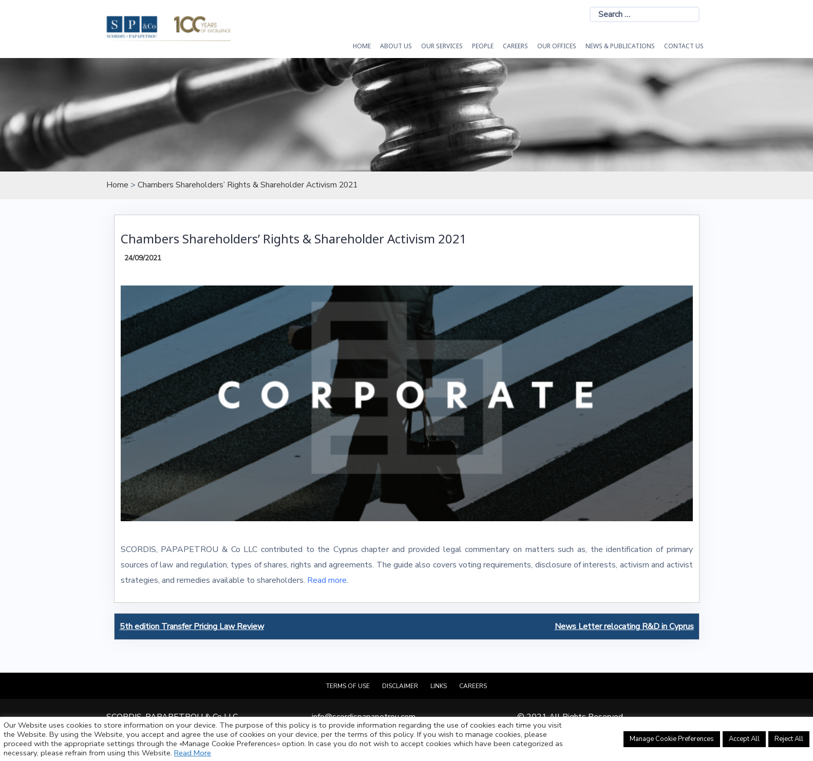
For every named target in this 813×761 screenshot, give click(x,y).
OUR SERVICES (442, 46)
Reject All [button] (788, 739)
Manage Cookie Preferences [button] (672, 739)
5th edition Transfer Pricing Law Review (192, 626)
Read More (192, 753)
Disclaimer (400, 686)
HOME (362, 46)
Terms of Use (348, 686)
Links (438, 686)
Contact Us (684, 46)
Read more (327, 580)
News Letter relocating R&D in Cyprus (624, 626)
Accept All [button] (744, 739)
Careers (515, 46)
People (483, 46)
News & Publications (620, 46)
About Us (396, 46)
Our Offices (556, 46)
